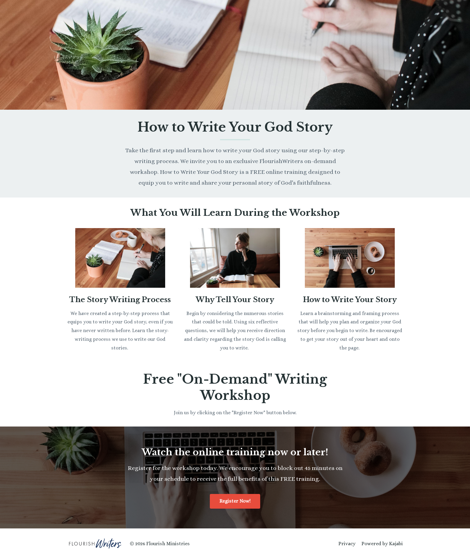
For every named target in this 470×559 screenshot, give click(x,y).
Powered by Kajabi (382, 543)
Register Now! (235, 501)
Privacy (346, 543)
